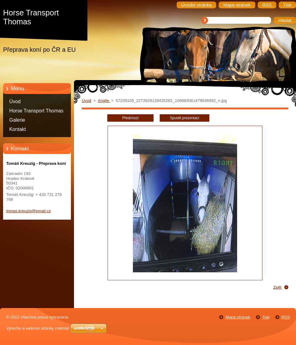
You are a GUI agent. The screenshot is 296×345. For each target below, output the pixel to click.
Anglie (104, 100)
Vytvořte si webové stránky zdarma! (37, 328)
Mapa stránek (237, 317)
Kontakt (17, 129)
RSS (286, 317)
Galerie (17, 120)
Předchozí (130, 118)
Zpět (277, 287)
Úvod (15, 101)
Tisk (265, 317)
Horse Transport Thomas (36, 110)
